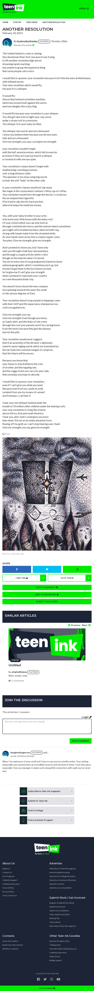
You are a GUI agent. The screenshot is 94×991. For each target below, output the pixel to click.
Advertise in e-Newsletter (60, 888)
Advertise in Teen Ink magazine (62, 868)
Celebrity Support (9, 880)
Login (87, 717)
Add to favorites (47, 594)
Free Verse (31, 22)
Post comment (80, 741)
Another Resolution (53, 22)
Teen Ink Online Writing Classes (63, 949)
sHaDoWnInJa (19, 672)
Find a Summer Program (36, 820)
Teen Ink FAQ (8, 888)
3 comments (16, 681)
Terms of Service (9, 895)
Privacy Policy (8, 891)
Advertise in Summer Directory (62, 880)
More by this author (24, 45)
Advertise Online (56, 884)
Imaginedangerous (20, 752)
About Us (6, 868)
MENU (84, 8)
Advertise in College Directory (62, 876)
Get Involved (54, 922)
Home (5, 22)
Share (6, 563)
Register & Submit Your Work (61, 903)
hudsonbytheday (27, 41)
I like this (31, 578)
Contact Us (7, 872)
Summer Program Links (59, 941)
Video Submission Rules (59, 914)
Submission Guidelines (59, 910)
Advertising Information (59, 872)
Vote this (76, 578)
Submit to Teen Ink (33, 801)
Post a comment (47, 587)
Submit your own (47, 601)
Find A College (31, 811)
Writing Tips (54, 918)
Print (6, 434)
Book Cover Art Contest (12, 945)
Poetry (17, 22)
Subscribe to (40, 791)
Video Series (54, 956)
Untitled (15, 665)
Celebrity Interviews (11, 884)
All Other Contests (10, 949)
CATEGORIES (47, 988)
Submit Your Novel (57, 907)
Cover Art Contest (10, 941)
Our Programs (8, 876)
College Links (55, 945)
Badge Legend (55, 960)
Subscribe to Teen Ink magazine (62, 926)
